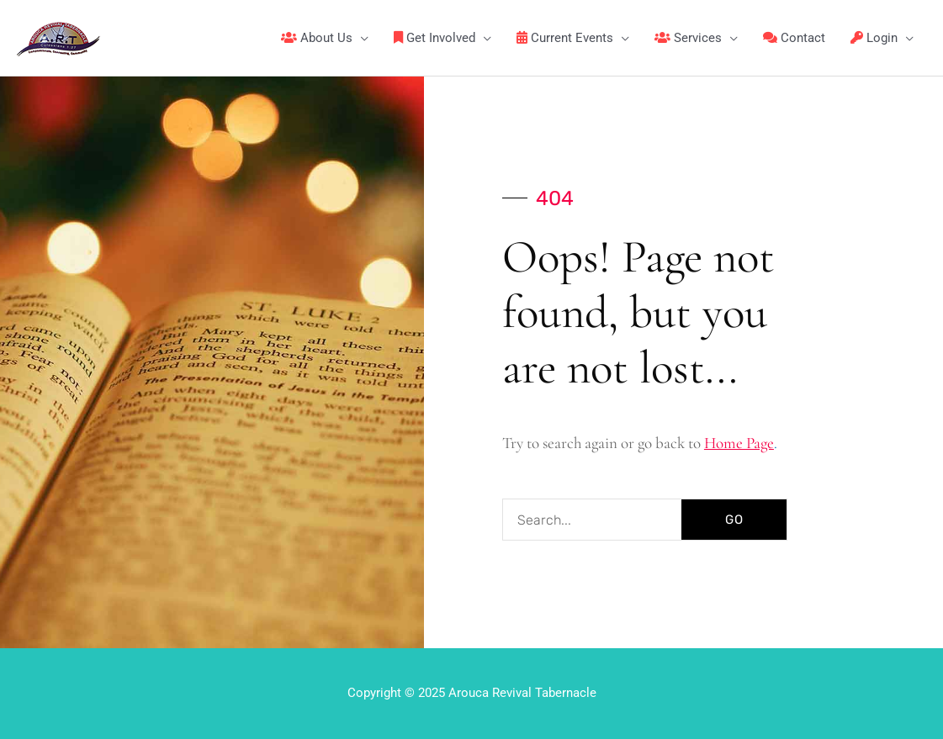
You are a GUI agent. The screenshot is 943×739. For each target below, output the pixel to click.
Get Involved (434, 37)
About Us (316, 37)
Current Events (565, 37)
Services (688, 37)
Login (874, 37)
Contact (794, 37)
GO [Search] (734, 519)
